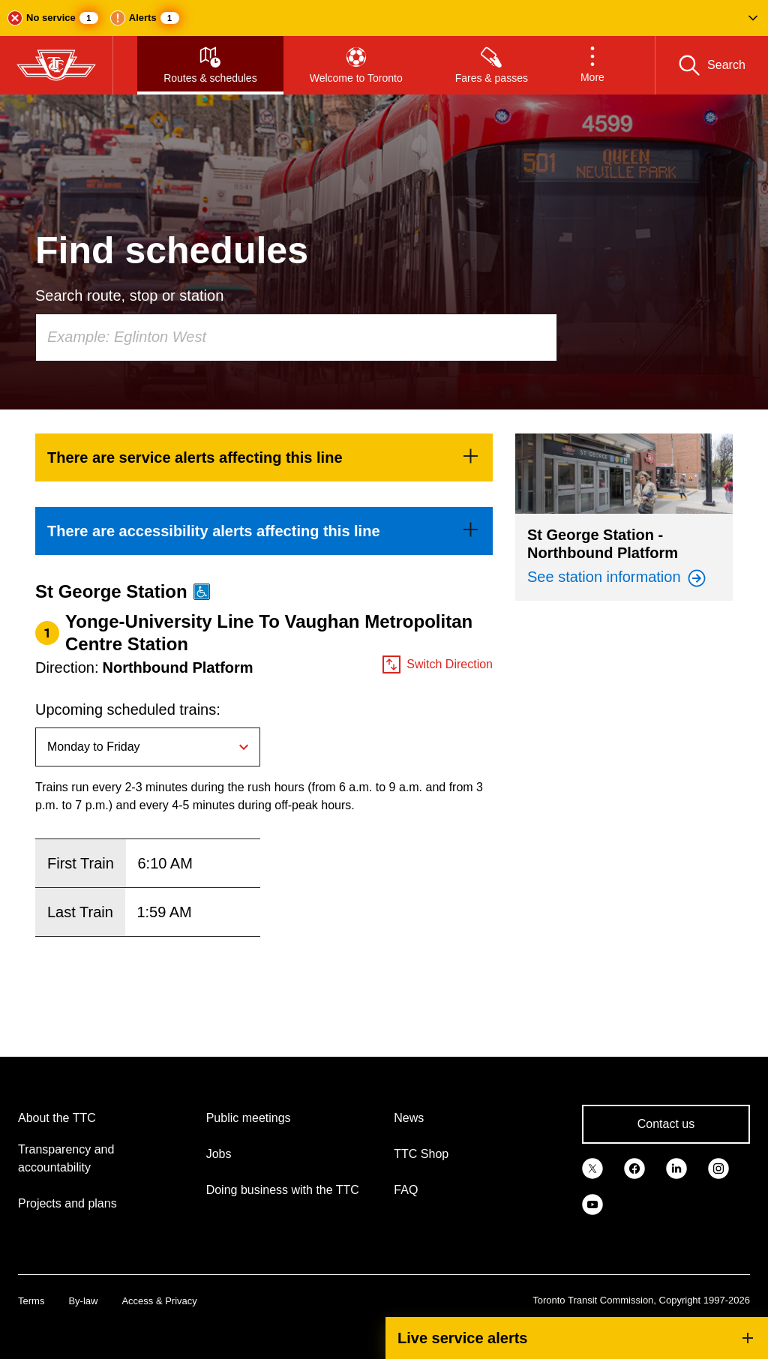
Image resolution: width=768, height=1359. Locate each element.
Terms (31, 1300)
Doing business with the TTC (282, 1190)
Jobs (219, 1154)
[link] (264, 458)
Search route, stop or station (129, 295)
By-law (83, 1300)
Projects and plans (67, 1203)
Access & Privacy (159, 1300)
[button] (384, 18)
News (409, 1118)
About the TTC (57, 1118)
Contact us (666, 1124)
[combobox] (296, 338)
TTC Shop (421, 1154)
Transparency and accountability (66, 1158)
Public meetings (248, 1118)
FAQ (406, 1190)
